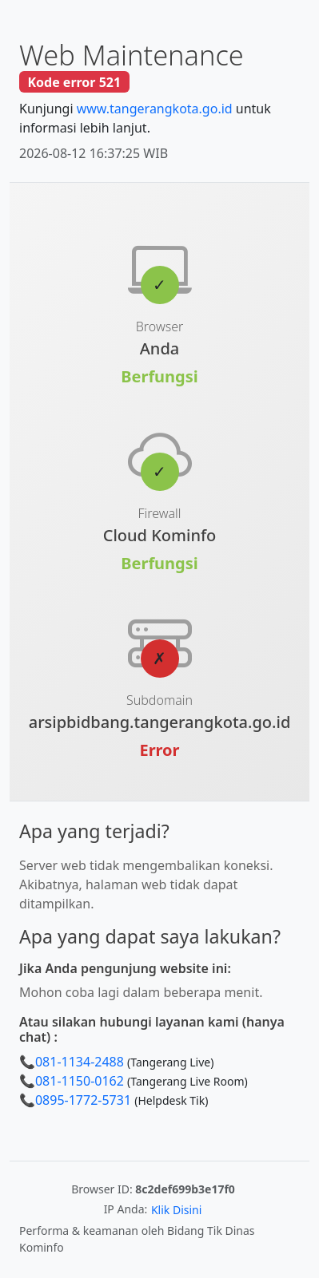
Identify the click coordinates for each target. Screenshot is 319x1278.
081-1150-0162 (79, 1081)
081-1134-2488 (79, 1061)
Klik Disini (176, 1209)
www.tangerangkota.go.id (155, 108)
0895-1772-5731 (83, 1100)
